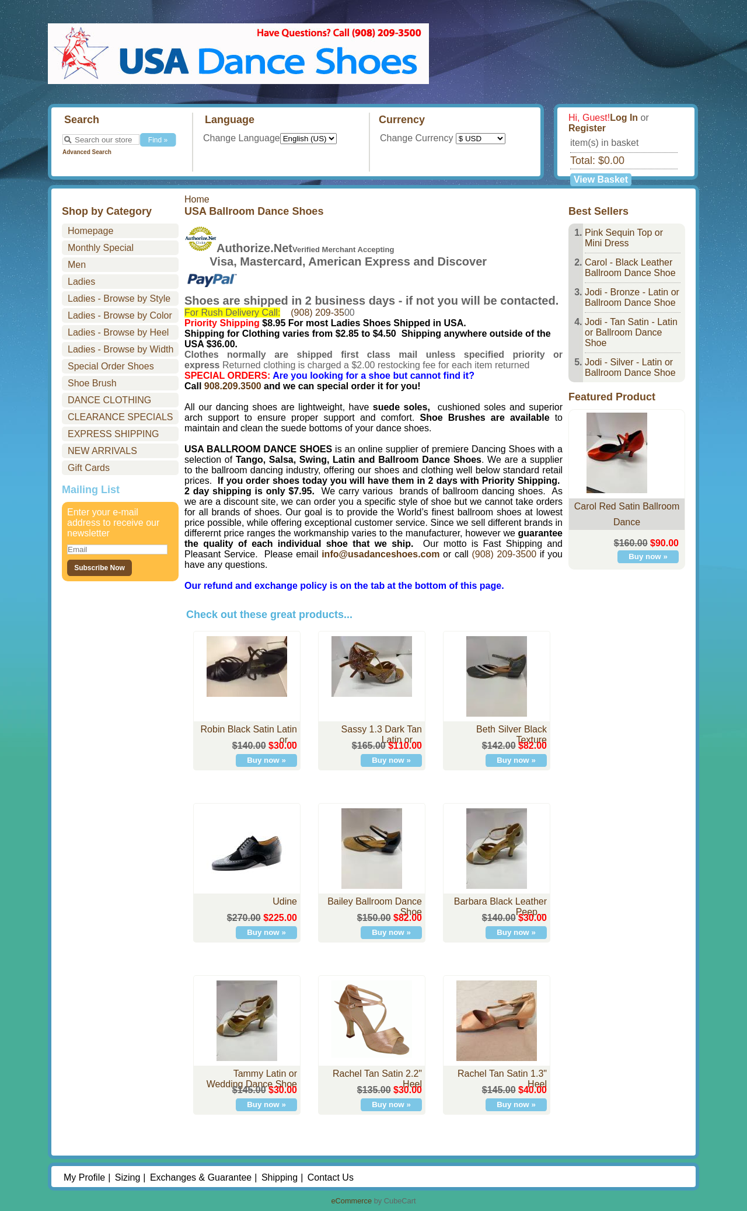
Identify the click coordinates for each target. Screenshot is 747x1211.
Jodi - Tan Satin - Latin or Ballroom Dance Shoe (631, 332)
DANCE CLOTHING (109, 400)
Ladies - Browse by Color (120, 315)
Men (77, 265)
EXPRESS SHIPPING (113, 434)
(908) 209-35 (317, 312)
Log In (624, 118)
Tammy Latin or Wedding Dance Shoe (252, 1079)
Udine (285, 901)
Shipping (279, 1177)
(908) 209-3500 (504, 554)
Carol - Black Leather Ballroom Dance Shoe (630, 267)
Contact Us (331, 1177)
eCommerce (351, 1200)
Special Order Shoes (111, 366)
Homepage (90, 231)
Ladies (81, 282)
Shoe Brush (92, 383)
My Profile (84, 1177)
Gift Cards (89, 468)
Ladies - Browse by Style (119, 298)
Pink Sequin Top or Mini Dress (624, 238)
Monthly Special (101, 248)
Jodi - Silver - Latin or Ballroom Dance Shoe (630, 367)
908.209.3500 (232, 386)
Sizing (128, 1177)
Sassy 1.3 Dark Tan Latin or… (381, 734)
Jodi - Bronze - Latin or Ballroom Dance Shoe (632, 297)
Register (587, 128)
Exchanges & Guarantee (201, 1177)
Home (197, 199)
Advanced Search (86, 152)
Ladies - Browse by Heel (118, 332)
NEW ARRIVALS (102, 451)
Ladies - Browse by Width (120, 349)
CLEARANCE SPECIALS (120, 417)
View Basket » (601, 180)
